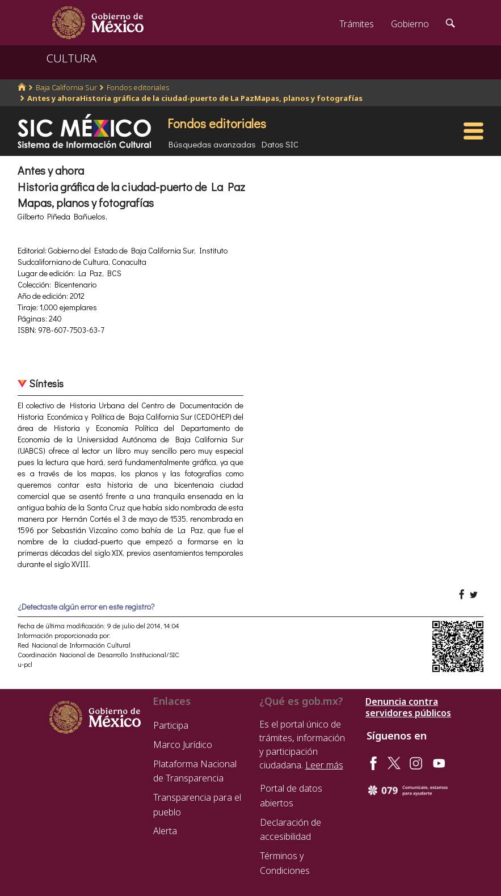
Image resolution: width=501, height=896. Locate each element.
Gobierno (410, 24)
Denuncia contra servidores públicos (408, 707)
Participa (170, 725)
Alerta (165, 831)
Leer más (324, 765)
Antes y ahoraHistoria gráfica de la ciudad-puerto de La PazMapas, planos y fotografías (195, 98)
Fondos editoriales (138, 87)
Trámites (356, 24)
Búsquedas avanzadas (212, 144)
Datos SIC (280, 144)
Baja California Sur (66, 87)
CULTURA (71, 58)
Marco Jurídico (182, 744)
